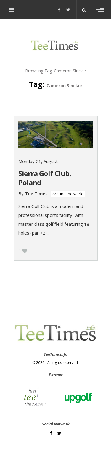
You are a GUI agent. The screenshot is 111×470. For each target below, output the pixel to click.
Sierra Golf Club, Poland (44, 177)
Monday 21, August (38, 161)
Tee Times (36, 193)
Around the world (67, 193)
